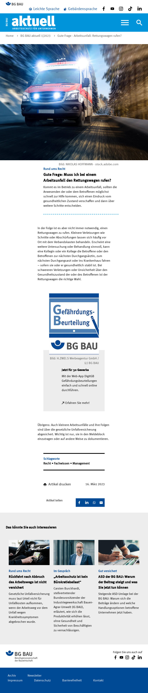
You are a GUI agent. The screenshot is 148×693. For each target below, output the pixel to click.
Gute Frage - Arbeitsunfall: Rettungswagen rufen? (89, 36)
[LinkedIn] (87, 502)
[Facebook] (79, 502)
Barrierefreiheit (72, 680)
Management (81, 463)
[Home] (31, 22)
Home (10, 36)
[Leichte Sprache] (44, 9)
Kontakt (98, 680)
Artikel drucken (59, 484)
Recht (47, 463)
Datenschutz (42, 680)
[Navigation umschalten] (139, 23)
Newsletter (34, 675)
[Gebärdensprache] (80, 9)
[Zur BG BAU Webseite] (16, 4)
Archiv (12, 675)
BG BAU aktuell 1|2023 (35, 36)
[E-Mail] (101, 502)
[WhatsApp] (94, 502)
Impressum (15, 680)
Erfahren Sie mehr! (77, 403)
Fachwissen (62, 463)
